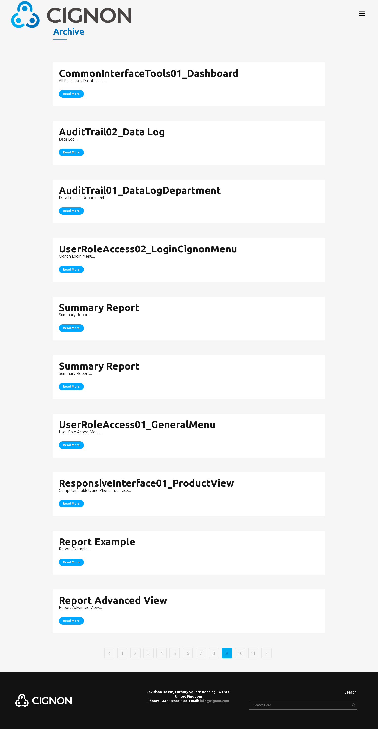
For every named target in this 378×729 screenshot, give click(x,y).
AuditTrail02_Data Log (112, 131)
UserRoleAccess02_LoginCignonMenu (148, 248)
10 (240, 653)
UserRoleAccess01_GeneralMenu (137, 424)
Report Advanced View (113, 600)
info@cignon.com (214, 701)
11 (253, 653)
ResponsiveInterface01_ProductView (146, 483)
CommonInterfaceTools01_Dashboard (149, 73)
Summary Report (99, 307)
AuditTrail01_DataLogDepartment (140, 190)
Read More (71, 93)
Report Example (97, 541)
